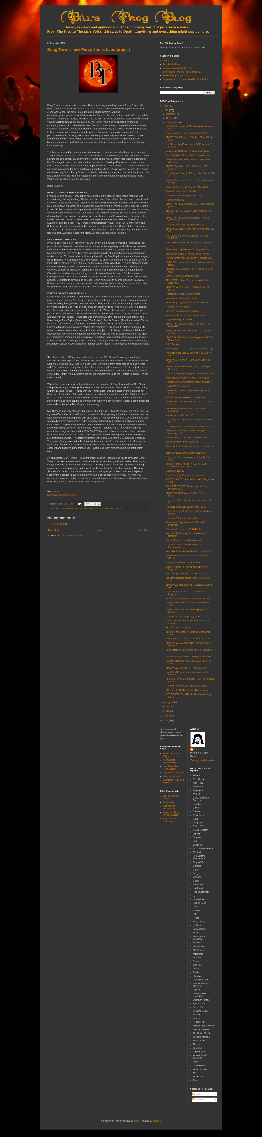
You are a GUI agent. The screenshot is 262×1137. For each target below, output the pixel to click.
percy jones (104, 508)
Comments (199, 1099)
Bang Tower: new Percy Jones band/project (88, 49)
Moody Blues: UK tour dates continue (184, 540)
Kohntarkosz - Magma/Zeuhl (169, 761)
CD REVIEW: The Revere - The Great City (186, 668)
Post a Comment (60, 524)
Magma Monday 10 (175, 471)
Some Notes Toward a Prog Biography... (182, 72)
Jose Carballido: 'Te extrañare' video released (188, 155)
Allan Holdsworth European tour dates (184, 195)
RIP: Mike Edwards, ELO (178, 627)
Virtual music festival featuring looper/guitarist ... (189, 382)
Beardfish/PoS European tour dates (183, 518)
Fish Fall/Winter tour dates (178, 386)
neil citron (78, 508)
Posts (196, 1094)
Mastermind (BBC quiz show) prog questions (187, 151)
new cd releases (91, 508)
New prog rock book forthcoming (181, 298)
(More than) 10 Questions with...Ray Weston (187, 302)
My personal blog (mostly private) (171, 813)
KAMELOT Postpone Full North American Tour (188, 598)
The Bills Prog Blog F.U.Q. (175, 75)
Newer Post (53, 530)
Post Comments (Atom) (72, 535)
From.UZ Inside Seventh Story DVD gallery (186, 685)
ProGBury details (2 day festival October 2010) (188, 426)
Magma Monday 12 (175, 200)
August (170, 702)
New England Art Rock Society (171, 767)
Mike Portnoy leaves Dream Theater (183, 562)
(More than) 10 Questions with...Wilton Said (187, 187)
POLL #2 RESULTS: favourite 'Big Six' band (187, 690)
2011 (166, 106)
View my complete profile (202, 760)
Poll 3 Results (172, 344)
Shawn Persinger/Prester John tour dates (185, 475)
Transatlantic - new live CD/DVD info (183, 529)
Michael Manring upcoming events (182, 276)
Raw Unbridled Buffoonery (170, 819)
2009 (166, 716)
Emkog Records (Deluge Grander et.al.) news (188, 638)
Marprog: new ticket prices (178, 306)
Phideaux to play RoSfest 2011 (181, 415)
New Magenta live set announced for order (186, 315)
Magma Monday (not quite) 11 (180, 319)
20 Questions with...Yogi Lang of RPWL (185, 616)
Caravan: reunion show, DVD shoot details (186, 453)
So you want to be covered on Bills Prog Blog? (185, 79)
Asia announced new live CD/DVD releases (187, 437)
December (171, 114)
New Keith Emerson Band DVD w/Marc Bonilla (188, 551)
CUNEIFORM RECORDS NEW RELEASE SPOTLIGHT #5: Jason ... (186, 465)
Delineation (168, 802)
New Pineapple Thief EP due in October (185, 573)
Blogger (156, 1121)
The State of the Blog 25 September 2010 (186, 224)
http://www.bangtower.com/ (61, 495)
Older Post (143, 530)
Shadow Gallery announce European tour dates (189, 656)
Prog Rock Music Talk (173, 772)
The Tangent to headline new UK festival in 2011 (189, 258)
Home (99, 530)
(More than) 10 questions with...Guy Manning (187, 249)
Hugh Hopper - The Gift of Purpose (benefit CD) (189, 348)
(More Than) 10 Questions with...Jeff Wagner (187, 378)
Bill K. (197, 749)
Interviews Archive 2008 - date (177, 68)
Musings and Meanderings (169, 807)
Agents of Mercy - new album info (182, 442)
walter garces (116, 508)
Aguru (136, 1121)
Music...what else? (172, 776)
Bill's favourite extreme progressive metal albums (189, 373)
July (168, 706)
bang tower (60, 508)
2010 (166, 110)
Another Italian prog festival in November (185, 397)
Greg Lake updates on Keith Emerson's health (188, 254)
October (170, 118)
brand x (69, 508)
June (168, 711)
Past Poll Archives (171, 64)
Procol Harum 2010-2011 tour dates (183, 294)
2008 (166, 720)
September (171, 122)
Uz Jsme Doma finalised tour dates (182, 311)
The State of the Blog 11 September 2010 (186, 507)
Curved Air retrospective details (181, 191)
